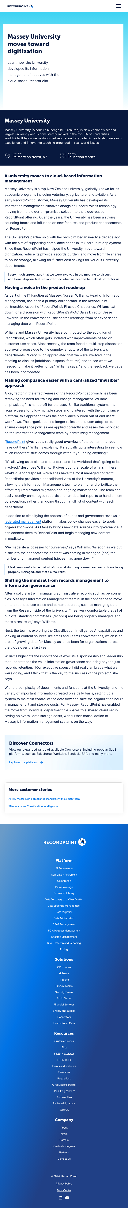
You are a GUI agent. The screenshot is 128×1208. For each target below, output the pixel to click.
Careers (64, 1139)
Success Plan (64, 1097)
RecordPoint (15, 442)
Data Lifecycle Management (64, 905)
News (64, 1133)
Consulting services (64, 1091)
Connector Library (64, 893)
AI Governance (64, 868)
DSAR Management (64, 924)
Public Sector (64, 998)
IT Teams (64, 979)
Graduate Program (64, 1146)
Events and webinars (64, 1066)
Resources (64, 1072)
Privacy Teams (64, 985)
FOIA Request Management (64, 930)
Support (64, 1109)
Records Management (64, 936)
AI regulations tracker (64, 1084)
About (64, 1127)
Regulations (64, 1078)
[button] (118, 6)
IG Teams (64, 973)
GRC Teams (64, 967)
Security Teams (64, 992)
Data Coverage (64, 887)
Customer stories (64, 1041)
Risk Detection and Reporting (64, 943)
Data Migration (64, 911)
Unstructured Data (64, 1023)
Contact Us (64, 1158)
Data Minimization (64, 918)
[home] (20, 6)
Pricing (64, 949)
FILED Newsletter (64, 1053)
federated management (23, 521)
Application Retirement (64, 874)
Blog (64, 1047)
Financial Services (64, 1004)
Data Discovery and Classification (64, 899)
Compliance (64, 880)
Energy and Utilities (64, 1010)
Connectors (64, 1017)
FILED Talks (64, 1059)
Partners (64, 1152)
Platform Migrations (64, 1103)
